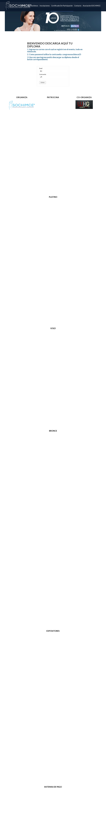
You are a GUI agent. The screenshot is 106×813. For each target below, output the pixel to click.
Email (40, 68)
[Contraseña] (53, 77)
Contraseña (42, 74)
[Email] (53, 71)
